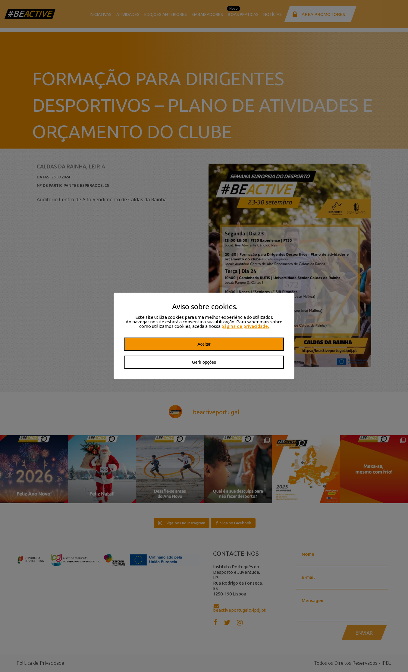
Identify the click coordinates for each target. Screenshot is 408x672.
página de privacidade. (245, 326)
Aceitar (204, 344)
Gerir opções (204, 362)
